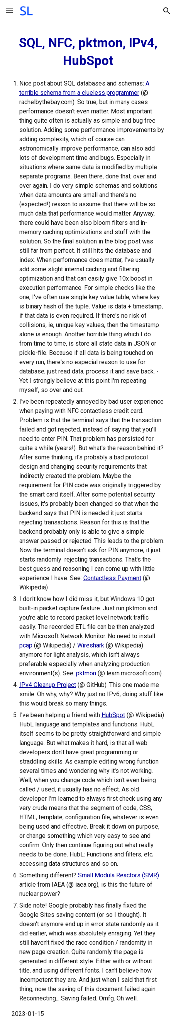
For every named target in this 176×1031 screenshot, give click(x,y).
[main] (88, 526)
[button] (9, 10)
